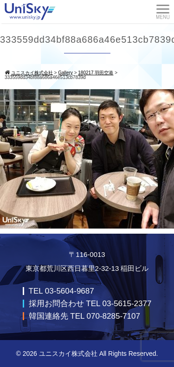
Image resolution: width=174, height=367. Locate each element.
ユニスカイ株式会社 (68, 353)
